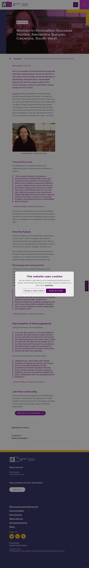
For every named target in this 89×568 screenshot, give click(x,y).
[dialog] (44, 283)
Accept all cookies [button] (56, 291)
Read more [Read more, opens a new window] (49, 285)
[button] (33, 291)
